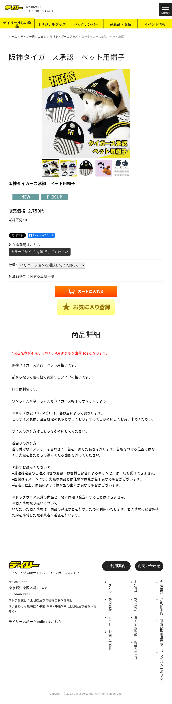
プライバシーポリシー (162, 667)
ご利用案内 (116, 566)
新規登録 (110, 605)
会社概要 (162, 587)
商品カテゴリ (136, 650)
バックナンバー (86, 25)
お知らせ (136, 587)
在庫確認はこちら (24, 245)
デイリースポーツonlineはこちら (35, 622)
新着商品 (136, 605)
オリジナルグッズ (52, 25)
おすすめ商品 (136, 626)
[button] (50, 168)
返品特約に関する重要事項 (32, 276)
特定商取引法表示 (162, 632)
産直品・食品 (120, 25)
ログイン (110, 587)
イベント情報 (155, 25)
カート (110, 621)
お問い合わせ (149, 566)
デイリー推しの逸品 (17, 24)
